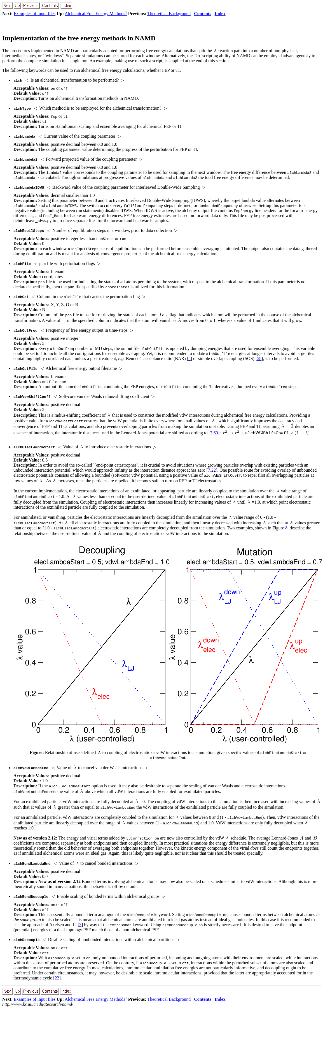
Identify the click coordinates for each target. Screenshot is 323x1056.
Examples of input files (34, 13)
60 (216, 432)
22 (213, 470)
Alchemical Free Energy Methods (96, 13)
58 (259, 358)
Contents (202, 13)
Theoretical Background (169, 13)
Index (220, 13)
